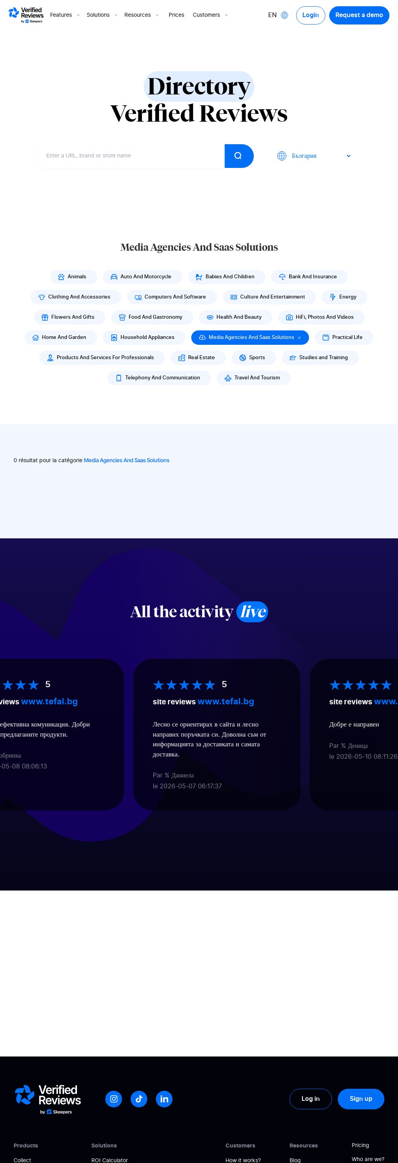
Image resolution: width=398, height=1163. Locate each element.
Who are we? (368, 1159)
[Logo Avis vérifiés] (26, 15)
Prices (176, 15)
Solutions (103, 15)
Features (65, 15)
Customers (211, 15)
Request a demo (359, 15)
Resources (142, 15)
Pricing (360, 1145)
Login (310, 15)
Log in (311, 1099)
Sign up (361, 1099)
